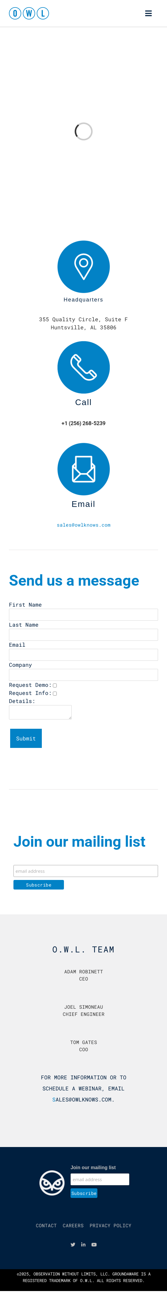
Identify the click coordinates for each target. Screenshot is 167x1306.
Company (20, 664)
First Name (25, 604)
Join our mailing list (93, 1167)
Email (17, 644)
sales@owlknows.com (84, 525)
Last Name (24, 624)
